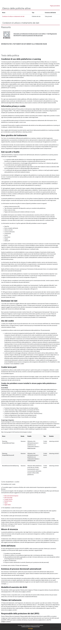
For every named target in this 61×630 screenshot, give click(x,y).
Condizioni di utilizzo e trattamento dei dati (30, 626)
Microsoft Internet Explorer (11, 496)
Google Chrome (8, 499)
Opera (5, 503)
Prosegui (30, 628)
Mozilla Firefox (8, 501)
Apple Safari (7, 504)
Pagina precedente (55, 6)
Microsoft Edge (8, 497)
